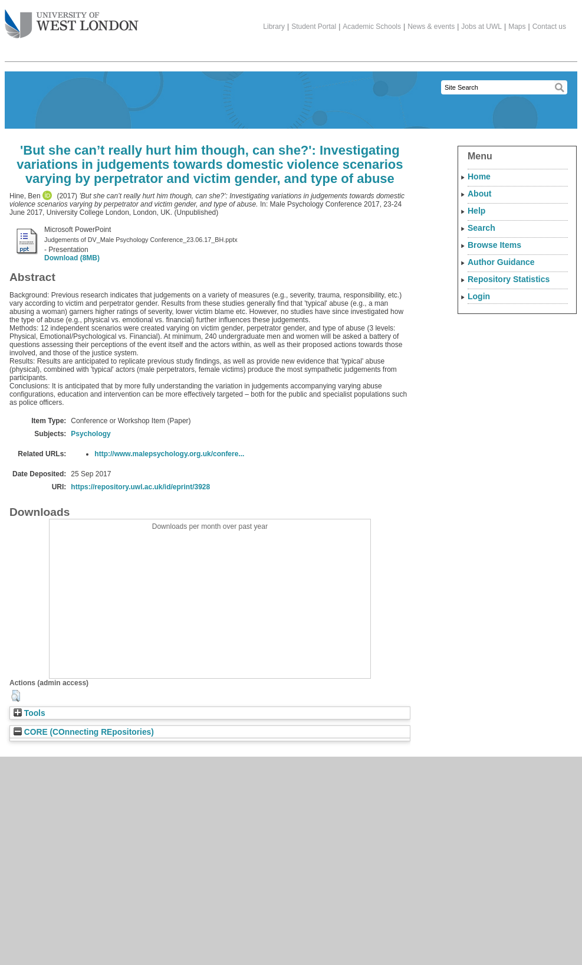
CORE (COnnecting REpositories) (84, 732)
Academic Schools (372, 26)
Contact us (549, 26)
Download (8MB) (72, 258)
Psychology (90, 434)
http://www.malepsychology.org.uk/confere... (169, 454)
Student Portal (313, 26)
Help (476, 210)
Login (479, 296)
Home (479, 176)
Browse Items (494, 245)
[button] (15, 696)
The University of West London (72, 19)
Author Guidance (501, 262)
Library (274, 26)
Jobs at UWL (481, 26)
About (479, 193)
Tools (29, 713)
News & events (431, 26)
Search (481, 228)
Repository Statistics (509, 279)
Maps (516, 26)
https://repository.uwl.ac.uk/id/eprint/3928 (140, 487)
